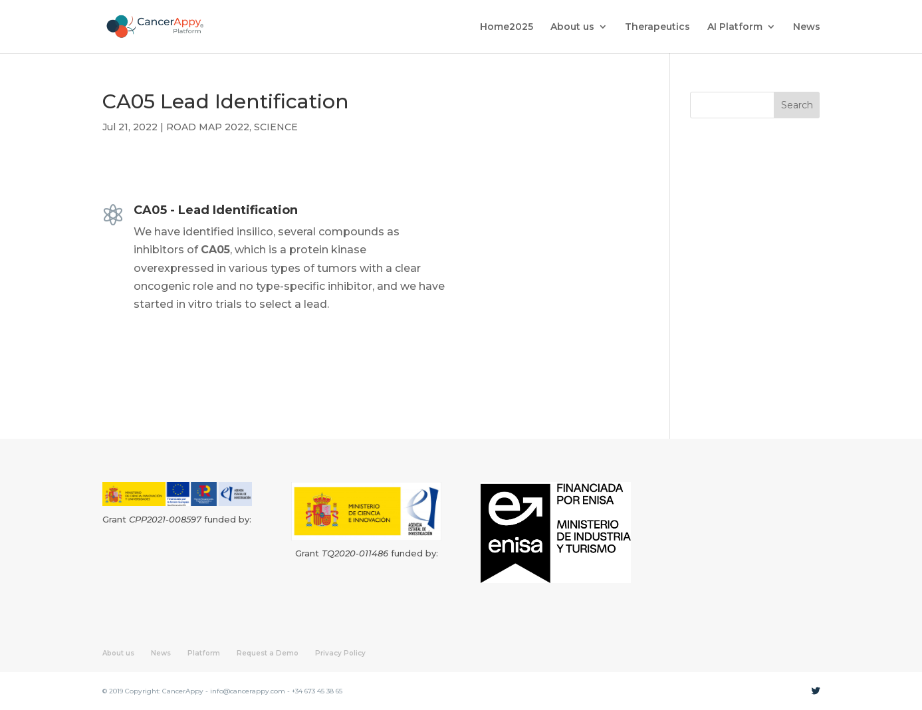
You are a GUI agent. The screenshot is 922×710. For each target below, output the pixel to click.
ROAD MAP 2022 (207, 127)
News (806, 27)
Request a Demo (267, 653)
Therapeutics (657, 27)
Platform (203, 653)
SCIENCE (276, 127)
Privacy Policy (340, 653)
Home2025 (506, 27)
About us (572, 27)
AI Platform (734, 27)
